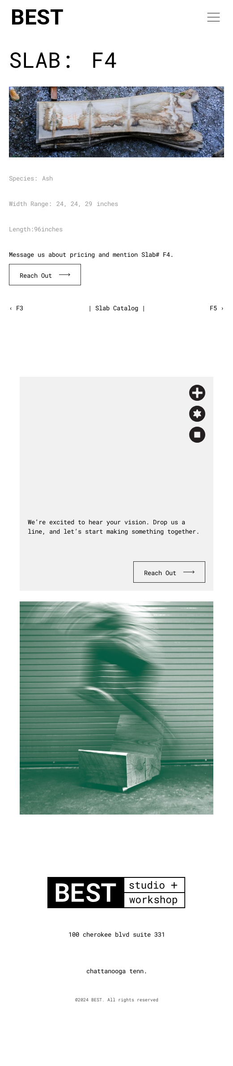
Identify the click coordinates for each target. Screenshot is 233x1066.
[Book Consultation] (45, 274)
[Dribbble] (132, 952)
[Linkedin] (101, 952)
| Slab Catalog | (116, 308)
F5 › (217, 308)
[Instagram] (116, 952)
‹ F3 (16, 308)
